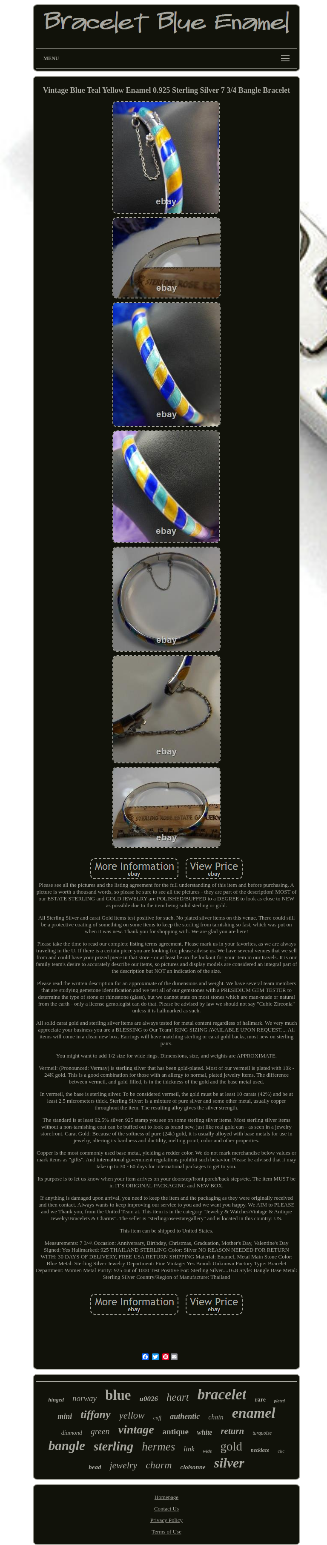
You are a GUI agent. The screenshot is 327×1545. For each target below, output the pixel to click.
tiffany (95, 1414)
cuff (157, 1417)
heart (177, 1397)
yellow (132, 1415)
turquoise (262, 1433)
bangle (67, 1445)
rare (260, 1399)
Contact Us (166, 1508)
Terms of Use (166, 1531)
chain (216, 1417)
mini (64, 1416)
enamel (253, 1413)
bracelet (222, 1394)
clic (281, 1450)
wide (207, 1450)
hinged (56, 1399)
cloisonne (192, 1467)
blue (118, 1395)
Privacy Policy (166, 1520)
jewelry (123, 1465)
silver (229, 1462)
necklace (260, 1450)
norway (84, 1398)
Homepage (166, 1497)
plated (279, 1401)
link (189, 1449)
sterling (113, 1446)
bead (95, 1467)
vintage (136, 1429)
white (204, 1432)
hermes (158, 1446)
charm (159, 1464)
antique (176, 1431)
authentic (185, 1416)
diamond (71, 1433)
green (100, 1431)
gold (231, 1446)
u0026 (149, 1399)
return (232, 1431)
